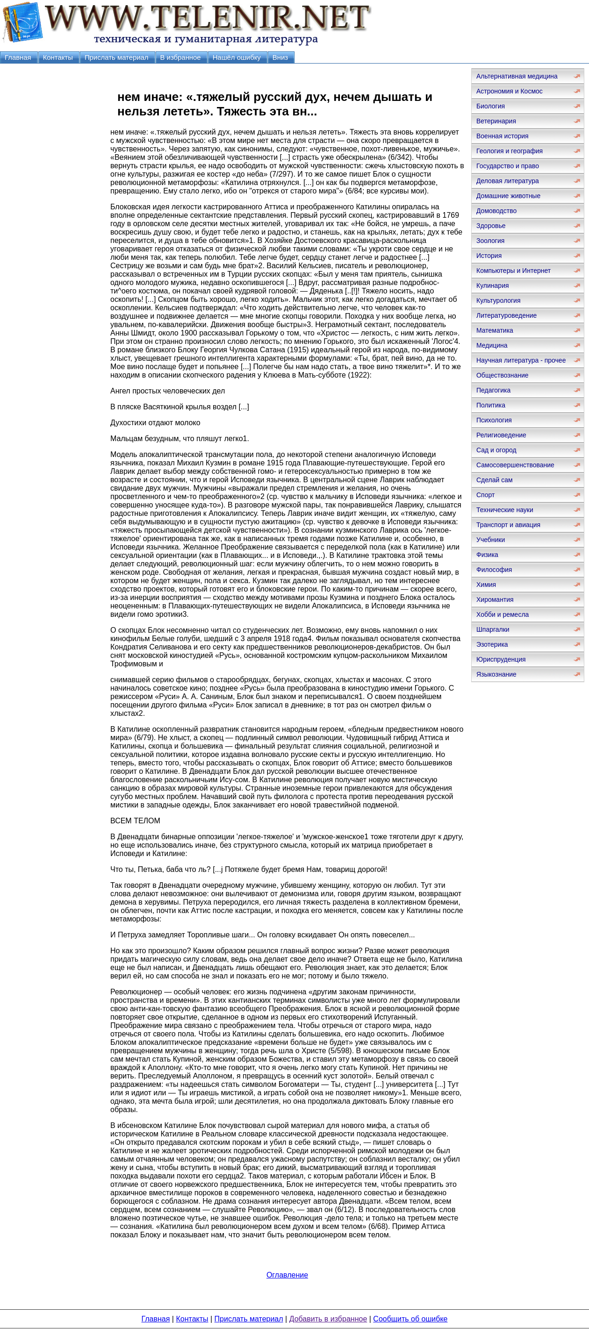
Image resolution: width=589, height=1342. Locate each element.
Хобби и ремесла (502, 614)
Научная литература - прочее (521, 360)
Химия (486, 584)
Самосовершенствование (515, 465)
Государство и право (507, 166)
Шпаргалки (493, 629)
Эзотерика (492, 644)
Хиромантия (495, 599)
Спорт (485, 495)
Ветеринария (496, 121)
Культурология (498, 300)
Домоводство (496, 210)
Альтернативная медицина (517, 76)
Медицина (492, 345)
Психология (494, 420)
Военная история (502, 136)
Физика (487, 554)
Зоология (490, 240)
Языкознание (496, 674)
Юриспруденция (501, 659)
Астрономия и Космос (509, 91)
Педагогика (493, 390)
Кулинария (492, 285)
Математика (494, 330)
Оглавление (287, 1275)
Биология (490, 106)
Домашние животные (508, 196)
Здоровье (491, 225)
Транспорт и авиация (508, 524)
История (489, 255)
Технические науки (504, 510)
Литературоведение (506, 315)
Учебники (490, 539)
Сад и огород (496, 450)
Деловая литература (507, 181)
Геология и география (509, 151)
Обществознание (502, 375)
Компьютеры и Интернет (513, 270)
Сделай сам (494, 480)
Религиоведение (501, 435)
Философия (494, 569)
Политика (490, 405)
